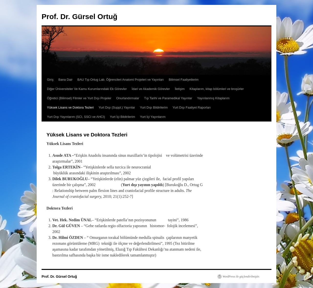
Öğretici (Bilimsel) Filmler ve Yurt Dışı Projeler (79, 98)
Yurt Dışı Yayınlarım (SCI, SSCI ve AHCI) (76, 117)
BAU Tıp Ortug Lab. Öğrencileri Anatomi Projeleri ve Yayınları (121, 79)
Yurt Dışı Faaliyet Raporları (192, 107)
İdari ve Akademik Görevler (151, 89)
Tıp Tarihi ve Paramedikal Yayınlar (168, 98)
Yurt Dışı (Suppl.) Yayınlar (117, 107)
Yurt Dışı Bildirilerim (154, 107)
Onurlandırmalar (127, 98)
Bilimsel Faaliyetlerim (184, 79)
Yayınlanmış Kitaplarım (213, 98)
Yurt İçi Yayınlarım (153, 117)
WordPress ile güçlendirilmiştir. (241, 276)
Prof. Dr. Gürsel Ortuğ (79, 16)
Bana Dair (65, 79)
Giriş (50, 79)
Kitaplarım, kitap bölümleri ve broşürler (217, 89)
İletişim (180, 89)
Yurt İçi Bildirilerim (122, 117)
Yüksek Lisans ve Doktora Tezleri (70, 107)
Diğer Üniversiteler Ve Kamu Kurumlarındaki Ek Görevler (87, 89)
